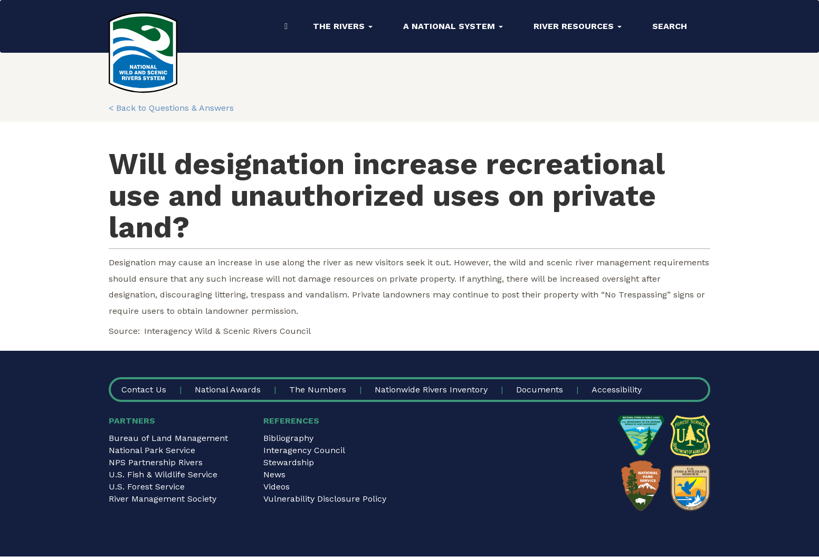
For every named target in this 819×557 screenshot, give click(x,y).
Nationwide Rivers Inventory (431, 390)
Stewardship (288, 462)
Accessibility (617, 390)
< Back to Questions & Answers (171, 108)
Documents (539, 390)
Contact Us (143, 390)
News (274, 474)
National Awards (228, 390)
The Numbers (317, 390)
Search (669, 26)
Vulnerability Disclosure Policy (324, 499)
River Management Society (162, 499)
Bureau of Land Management (168, 438)
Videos (276, 487)
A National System (453, 26)
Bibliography (288, 438)
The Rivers (343, 26)
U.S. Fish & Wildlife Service (163, 474)
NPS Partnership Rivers (156, 462)
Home (286, 26)
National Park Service (152, 450)
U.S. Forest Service (147, 487)
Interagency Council (304, 450)
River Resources (578, 26)
